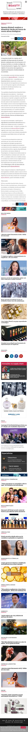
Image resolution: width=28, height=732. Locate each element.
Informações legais (18, 722)
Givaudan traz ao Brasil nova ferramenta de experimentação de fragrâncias (13, 343)
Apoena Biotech (13, 77)
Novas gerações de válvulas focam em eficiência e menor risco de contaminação (12, 300)
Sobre (3, 720)
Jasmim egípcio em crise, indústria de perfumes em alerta (12, 616)
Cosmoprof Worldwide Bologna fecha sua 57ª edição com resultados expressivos (14, 425)
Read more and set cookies (19, 730)
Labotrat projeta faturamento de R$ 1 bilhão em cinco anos (13, 235)
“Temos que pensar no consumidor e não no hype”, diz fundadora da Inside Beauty (14, 484)
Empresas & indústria (6, 23)
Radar (3, 690)
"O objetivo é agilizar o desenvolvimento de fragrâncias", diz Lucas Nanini (13, 257)
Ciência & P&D (5, 532)
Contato (10, 720)
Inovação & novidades (9, 637)
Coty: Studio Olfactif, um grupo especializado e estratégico (14, 322)
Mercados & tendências (9, 479)
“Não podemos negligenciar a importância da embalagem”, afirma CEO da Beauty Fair (13, 589)
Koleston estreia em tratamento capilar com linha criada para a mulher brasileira (13, 278)
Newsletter (8, 722)
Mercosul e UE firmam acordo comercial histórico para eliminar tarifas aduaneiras (13, 510)
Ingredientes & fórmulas (9, 558)
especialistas (7, 453)
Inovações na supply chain (13, 364)
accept (23, 727)
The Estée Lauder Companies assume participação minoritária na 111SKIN (12, 695)
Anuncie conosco (19, 720)
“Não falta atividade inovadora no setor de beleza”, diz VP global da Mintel (13, 642)
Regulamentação (7, 505)
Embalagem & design (8, 584)
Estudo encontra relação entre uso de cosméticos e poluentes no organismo (12, 537)
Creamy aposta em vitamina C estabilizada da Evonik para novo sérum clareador (13, 563)
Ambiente (4, 611)
